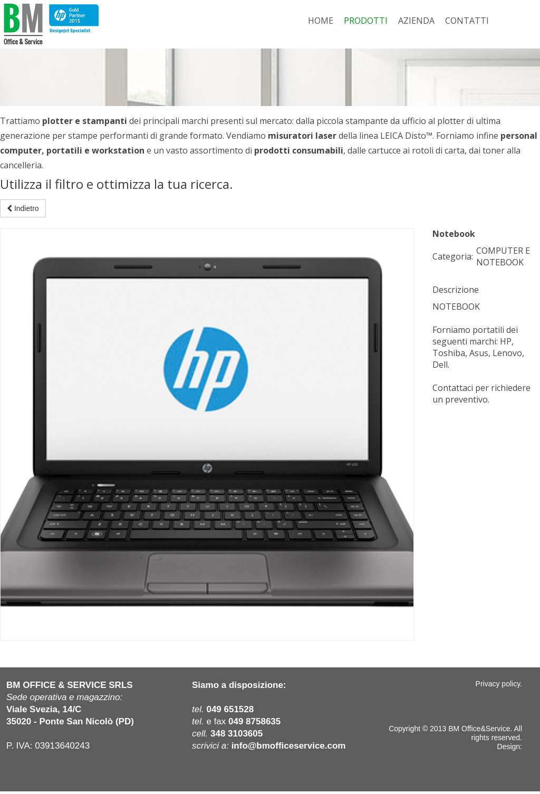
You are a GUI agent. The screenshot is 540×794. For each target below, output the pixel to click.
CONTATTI (467, 20)
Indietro (23, 208)
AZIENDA (416, 20)
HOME (320, 20)
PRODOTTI (366, 20)
